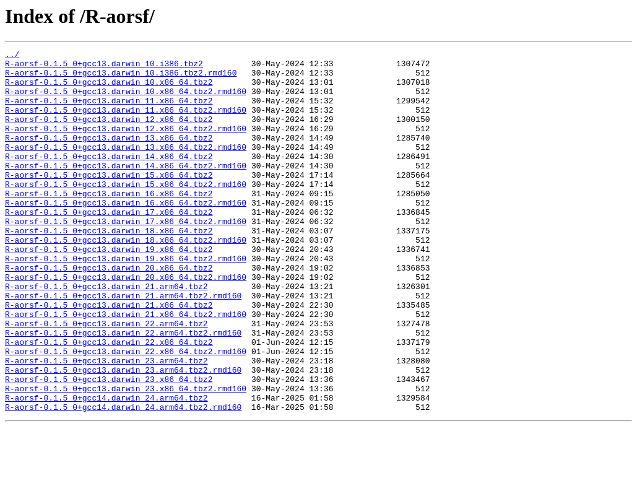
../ (12, 55)
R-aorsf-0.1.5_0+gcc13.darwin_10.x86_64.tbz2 (108, 89)
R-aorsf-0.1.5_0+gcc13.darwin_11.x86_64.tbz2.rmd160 (125, 122)
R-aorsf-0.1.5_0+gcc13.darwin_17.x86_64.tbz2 (108, 245)
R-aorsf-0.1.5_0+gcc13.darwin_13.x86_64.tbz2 (108, 156)
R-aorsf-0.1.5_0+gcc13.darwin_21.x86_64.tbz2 (108, 356)
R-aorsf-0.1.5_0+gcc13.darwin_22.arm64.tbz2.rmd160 (123, 390)
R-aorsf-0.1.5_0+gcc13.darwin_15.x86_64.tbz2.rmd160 (125, 211)
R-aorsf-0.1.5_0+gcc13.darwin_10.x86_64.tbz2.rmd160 (125, 100)
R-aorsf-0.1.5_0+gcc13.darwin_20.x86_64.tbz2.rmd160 (125, 323)
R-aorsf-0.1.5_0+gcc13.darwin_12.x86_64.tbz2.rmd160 (125, 144)
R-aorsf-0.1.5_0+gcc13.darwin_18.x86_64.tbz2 (108, 267)
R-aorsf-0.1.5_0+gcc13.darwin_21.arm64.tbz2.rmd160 (123, 345)
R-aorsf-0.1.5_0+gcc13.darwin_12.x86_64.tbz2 (108, 133)
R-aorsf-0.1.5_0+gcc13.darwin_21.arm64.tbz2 (106, 334)
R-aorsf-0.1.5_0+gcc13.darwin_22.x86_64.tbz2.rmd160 (125, 412)
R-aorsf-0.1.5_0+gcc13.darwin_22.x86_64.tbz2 (108, 401)
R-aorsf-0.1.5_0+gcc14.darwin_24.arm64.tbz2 (106, 468)
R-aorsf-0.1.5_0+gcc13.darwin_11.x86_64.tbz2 (108, 111)
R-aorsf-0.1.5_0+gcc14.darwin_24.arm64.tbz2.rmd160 (123, 479)
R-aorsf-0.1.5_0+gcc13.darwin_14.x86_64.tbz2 (108, 178)
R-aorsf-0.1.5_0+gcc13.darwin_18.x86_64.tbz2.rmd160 (125, 278)
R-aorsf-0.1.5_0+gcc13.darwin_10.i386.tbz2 (104, 66)
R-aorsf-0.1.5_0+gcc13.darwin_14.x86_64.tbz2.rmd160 (125, 189)
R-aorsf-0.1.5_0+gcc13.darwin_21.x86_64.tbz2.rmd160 (125, 367)
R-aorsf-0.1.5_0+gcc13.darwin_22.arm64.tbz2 (106, 378)
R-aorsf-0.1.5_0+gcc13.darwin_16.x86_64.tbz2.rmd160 (125, 234)
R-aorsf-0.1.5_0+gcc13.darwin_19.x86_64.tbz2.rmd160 (125, 300)
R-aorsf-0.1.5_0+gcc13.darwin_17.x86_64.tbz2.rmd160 (125, 256)
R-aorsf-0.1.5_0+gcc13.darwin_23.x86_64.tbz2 (108, 445)
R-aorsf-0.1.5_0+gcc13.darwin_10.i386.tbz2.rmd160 (120, 78)
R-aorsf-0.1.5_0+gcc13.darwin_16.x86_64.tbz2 (108, 222)
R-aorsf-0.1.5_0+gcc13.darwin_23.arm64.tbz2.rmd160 (123, 434)
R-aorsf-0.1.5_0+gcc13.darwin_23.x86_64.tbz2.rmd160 (125, 456)
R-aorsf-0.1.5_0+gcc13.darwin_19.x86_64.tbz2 (108, 289)
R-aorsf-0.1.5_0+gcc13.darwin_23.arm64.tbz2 (106, 423)
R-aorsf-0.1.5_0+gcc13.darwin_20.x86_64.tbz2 (108, 312)
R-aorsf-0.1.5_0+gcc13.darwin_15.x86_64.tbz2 (108, 200)
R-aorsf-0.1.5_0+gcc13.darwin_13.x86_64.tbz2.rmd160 (125, 167)
